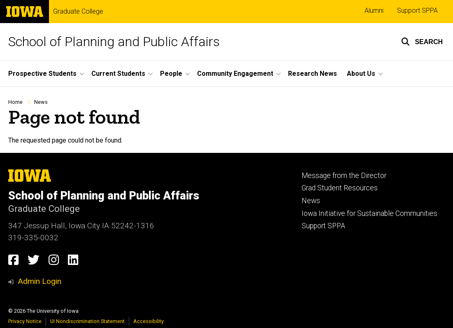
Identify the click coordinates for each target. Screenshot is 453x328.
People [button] (171, 73)
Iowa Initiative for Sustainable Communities (369, 213)
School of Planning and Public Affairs (114, 41)
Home (15, 102)
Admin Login (39, 281)
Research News (312, 73)
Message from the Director (344, 175)
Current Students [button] (118, 73)
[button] (422, 41)
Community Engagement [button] (235, 73)
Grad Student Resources (340, 188)
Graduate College (78, 11)
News (41, 102)
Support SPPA (417, 10)
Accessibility (148, 321)
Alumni (374, 10)
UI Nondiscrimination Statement (87, 321)
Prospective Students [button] (42, 73)
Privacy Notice (25, 321)
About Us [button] (361, 73)
